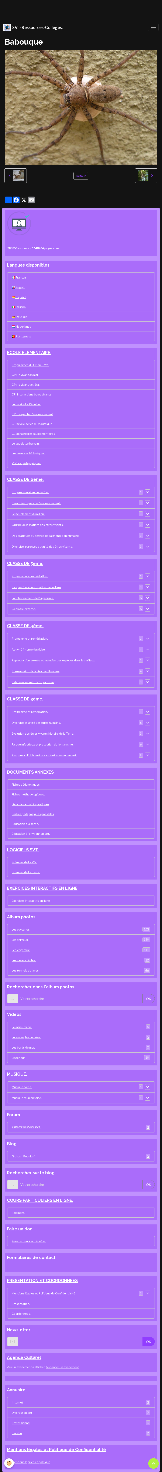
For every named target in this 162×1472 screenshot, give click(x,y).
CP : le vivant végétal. (26, 384)
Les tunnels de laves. (81, 970)
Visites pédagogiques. (26, 463)
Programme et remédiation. (30, 576)
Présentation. (21, 1304)
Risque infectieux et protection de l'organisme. (42, 744)
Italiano (19, 307)
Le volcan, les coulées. (81, 1037)
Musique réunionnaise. (27, 1098)
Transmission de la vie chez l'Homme (35, 671)
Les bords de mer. (81, 1047)
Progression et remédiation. (30, 492)
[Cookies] (9, 1463)
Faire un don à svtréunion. (29, 1241)
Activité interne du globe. (28, 649)
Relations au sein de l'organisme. (33, 682)
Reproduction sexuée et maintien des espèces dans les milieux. (53, 660)
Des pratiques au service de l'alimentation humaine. (45, 535)
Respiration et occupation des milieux (36, 587)
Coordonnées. (21, 1313)
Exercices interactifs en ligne (31, 900)
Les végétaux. (81, 949)
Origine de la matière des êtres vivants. (37, 525)
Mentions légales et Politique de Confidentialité (43, 1293)
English (18, 287)
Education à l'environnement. (31, 833)
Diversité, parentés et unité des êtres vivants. (42, 546)
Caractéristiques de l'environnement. (36, 503)
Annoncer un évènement (62, 1367)
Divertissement (81, 1412)
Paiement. (18, 1212)
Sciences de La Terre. (26, 872)
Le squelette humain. (25, 443)
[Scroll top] (153, 1463)
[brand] (33, 27)
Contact (14, 1267)
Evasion (81, 1433)
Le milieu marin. (81, 1026)
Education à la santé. (25, 824)
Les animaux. (81, 939)
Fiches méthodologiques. (28, 794)
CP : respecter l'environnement (32, 414)
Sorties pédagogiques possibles (33, 814)
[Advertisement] (77, 9)
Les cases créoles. (81, 960)
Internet (81, 1402)
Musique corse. (22, 1087)
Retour (81, 176)
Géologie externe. (24, 609)
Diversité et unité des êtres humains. (36, 722)
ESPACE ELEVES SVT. (81, 1127)
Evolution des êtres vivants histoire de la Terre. (43, 733)
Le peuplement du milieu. (28, 514)
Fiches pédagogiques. (26, 784)
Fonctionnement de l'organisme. (33, 598)
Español (19, 297)
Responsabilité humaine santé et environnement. (44, 755)
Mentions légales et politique (31, 1462)
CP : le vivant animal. (25, 374)
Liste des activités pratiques (30, 804)
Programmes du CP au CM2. (30, 365)
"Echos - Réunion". (81, 1156)
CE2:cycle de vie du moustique (32, 424)
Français (19, 277)
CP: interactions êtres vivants (31, 394)
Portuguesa (21, 336)
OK (148, 998)
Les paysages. (81, 929)
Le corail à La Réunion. (26, 404)
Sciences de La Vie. (24, 862)
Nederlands (21, 326)
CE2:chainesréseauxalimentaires (33, 433)
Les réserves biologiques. (28, 453)
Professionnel (81, 1422)
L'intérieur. (81, 1057)
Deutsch (19, 316)
